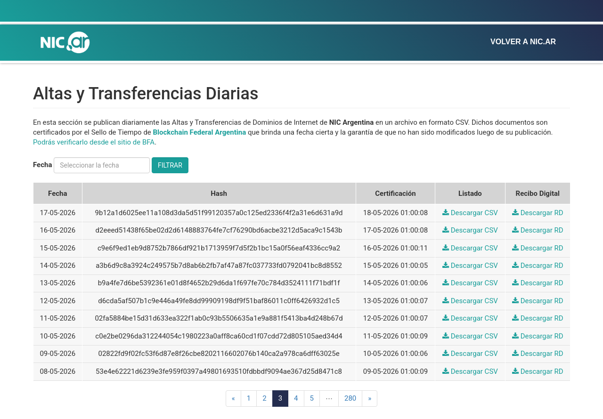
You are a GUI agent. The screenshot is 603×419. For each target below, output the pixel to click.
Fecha (42, 165)
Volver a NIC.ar (523, 42)
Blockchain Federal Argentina (199, 132)
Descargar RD (537, 213)
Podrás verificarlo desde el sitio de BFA (94, 142)
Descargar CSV (470, 213)
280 (350, 398)
